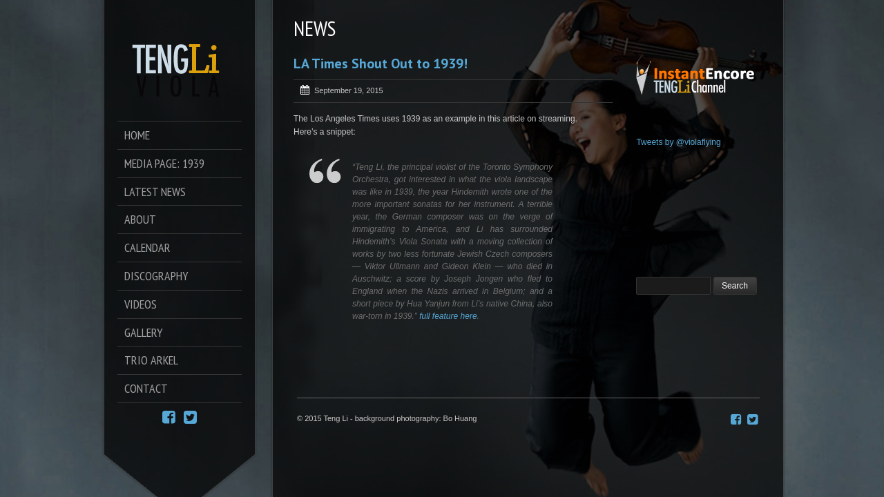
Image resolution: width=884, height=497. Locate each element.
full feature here (448, 316)
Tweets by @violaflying (678, 142)
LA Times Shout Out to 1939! (381, 63)
